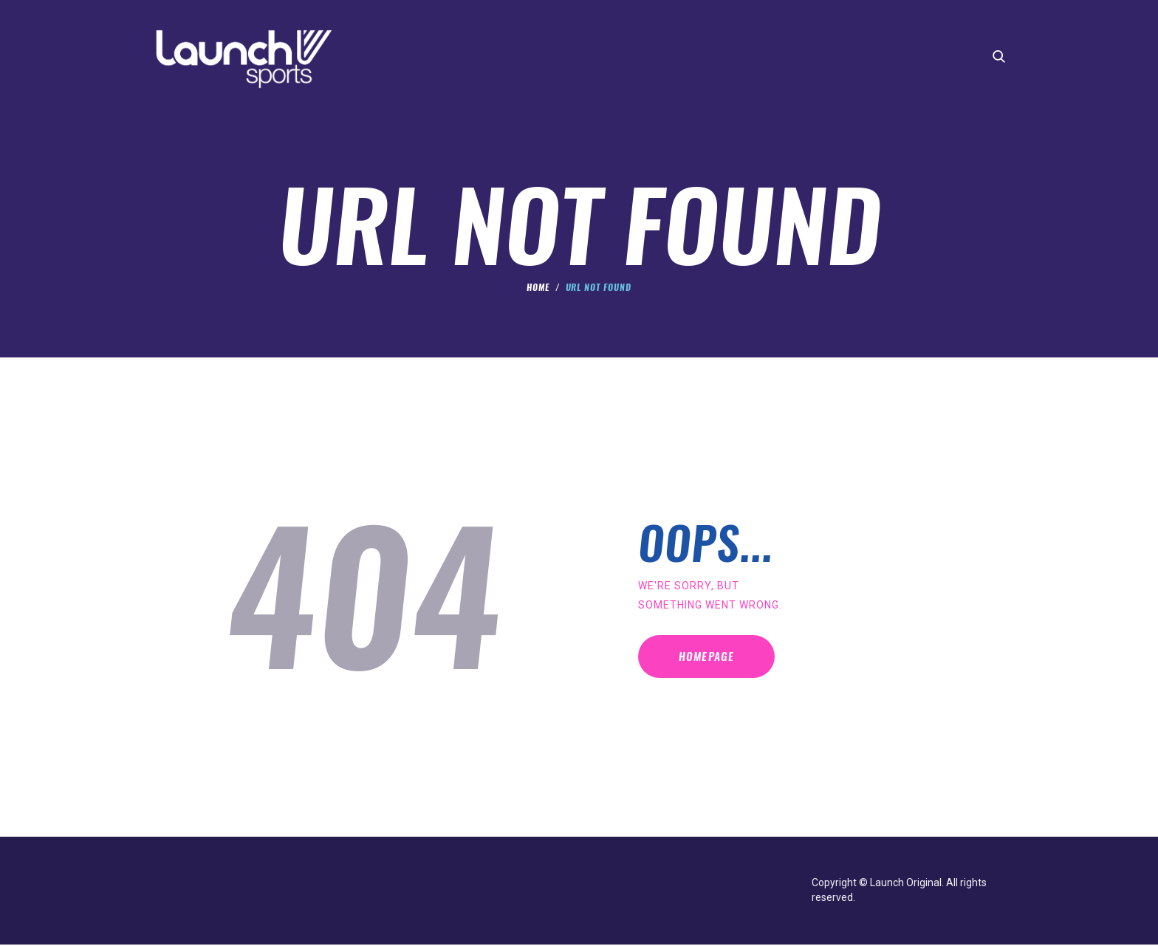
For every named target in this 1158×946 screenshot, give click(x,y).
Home (538, 289)
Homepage (719, 662)
